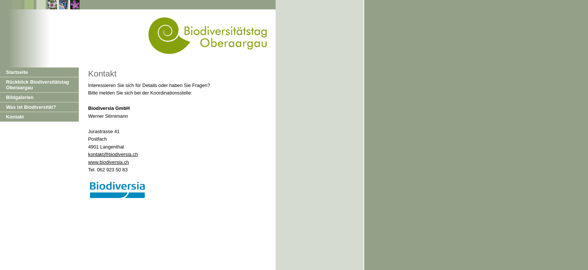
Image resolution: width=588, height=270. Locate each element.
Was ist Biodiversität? (31, 107)
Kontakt (15, 117)
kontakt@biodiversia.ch (113, 154)
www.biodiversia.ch (108, 162)
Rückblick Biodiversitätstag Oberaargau (37, 84)
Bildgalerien (19, 97)
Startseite (17, 72)
